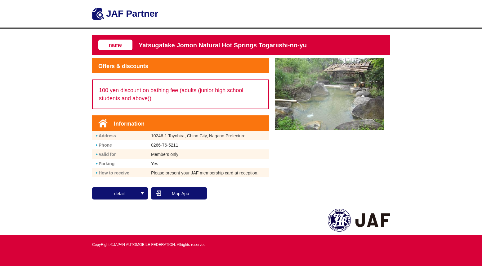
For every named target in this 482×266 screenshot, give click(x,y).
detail (129, 193)
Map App (180, 193)
